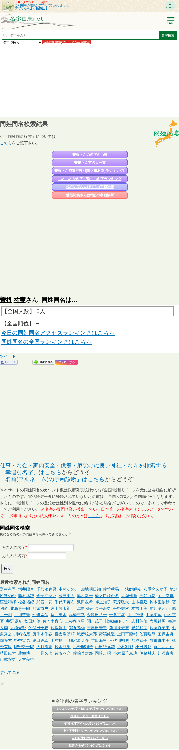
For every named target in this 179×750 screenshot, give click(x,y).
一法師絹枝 (131, 589)
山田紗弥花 (105, 647)
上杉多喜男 (75, 621)
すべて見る (10, 672)
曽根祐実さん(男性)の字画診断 (90, 187)
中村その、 (69, 589)
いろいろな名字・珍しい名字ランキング (90, 179)
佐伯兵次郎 (83, 653)
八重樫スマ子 (156, 589)
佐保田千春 (38, 628)
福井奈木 (59, 615)
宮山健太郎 (61, 608)
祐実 (20, 299)
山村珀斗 (59, 640)
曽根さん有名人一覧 (90, 163)
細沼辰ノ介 (79, 640)
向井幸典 (166, 596)
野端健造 (107, 634)
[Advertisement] (89, 81)
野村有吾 (8, 589)
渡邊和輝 (8, 602)
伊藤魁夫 (148, 653)
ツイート (8, 356)
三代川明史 (119, 640)
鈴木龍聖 (63, 647)
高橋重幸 (77, 615)
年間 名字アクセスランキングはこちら (90, 723)
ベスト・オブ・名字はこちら (90, 716)
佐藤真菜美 (160, 628)
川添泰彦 (166, 653)
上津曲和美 (83, 608)
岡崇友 (6, 640)
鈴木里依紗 (160, 602)
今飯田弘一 (97, 615)
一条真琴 (117, 615)
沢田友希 (85, 602)
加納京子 (140, 640)
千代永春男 (46, 589)
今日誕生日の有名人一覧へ (90, 738)
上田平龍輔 (127, 634)
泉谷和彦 (140, 628)
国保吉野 (166, 634)
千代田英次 (65, 602)
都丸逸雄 (77, 628)
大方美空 (26, 659)
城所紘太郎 (87, 634)
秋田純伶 (32, 621)
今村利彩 (125, 647)
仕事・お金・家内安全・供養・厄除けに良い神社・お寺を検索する (83, 465)
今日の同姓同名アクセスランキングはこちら (58, 333)
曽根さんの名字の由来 (90, 155)
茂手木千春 (42, 634)
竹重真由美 (160, 640)
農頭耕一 (26, 653)
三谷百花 (148, 596)
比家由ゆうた (117, 621)
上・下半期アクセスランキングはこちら (90, 731)
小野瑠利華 (83, 647)
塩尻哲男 (158, 621)
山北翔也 (136, 615)
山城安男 (8, 659)
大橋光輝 (18, 628)
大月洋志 (44, 647)
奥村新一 (85, 596)
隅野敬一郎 (24, 647)
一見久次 (44, 653)
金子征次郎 (46, 596)
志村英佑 (140, 621)
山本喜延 (140, 602)
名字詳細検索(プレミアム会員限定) (66, 42)
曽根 (6, 299)
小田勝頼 (144, 647)
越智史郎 (67, 596)
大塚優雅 (129, 596)
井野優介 (14, 621)
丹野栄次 (121, 608)
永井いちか (164, 647)
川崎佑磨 (22, 634)
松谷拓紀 (26, 602)
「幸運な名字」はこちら (31, 472)
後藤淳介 (63, 653)
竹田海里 (99, 640)
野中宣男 (22, 640)
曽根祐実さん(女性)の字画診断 (90, 195)
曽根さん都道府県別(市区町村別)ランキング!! (90, 171)
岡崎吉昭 (103, 653)
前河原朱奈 (119, 628)
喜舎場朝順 (65, 634)
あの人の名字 (14, 547)
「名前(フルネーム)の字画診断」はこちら (52, 479)
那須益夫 (40, 608)
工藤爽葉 (154, 615)
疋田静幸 (40, 640)
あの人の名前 (14, 556)
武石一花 (44, 602)
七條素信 (40, 615)
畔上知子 (103, 602)
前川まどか (160, 608)
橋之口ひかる (107, 596)
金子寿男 (103, 608)
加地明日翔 (91, 589)
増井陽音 (26, 589)
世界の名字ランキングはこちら (90, 745)
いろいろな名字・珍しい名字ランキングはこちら (90, 709)
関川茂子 (95, 621)
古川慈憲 (22, 615)
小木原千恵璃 (125, 653)
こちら (6, 143)
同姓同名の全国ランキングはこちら (46, 342)
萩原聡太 (121, 602)
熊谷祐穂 (26, 596)
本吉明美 (140, 608)
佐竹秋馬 (111, 589)
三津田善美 (97, 628)
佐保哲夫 (59, 628)
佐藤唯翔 (148, 634)
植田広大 (8, 653)
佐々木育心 (53, 621)
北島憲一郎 (20, 608)
